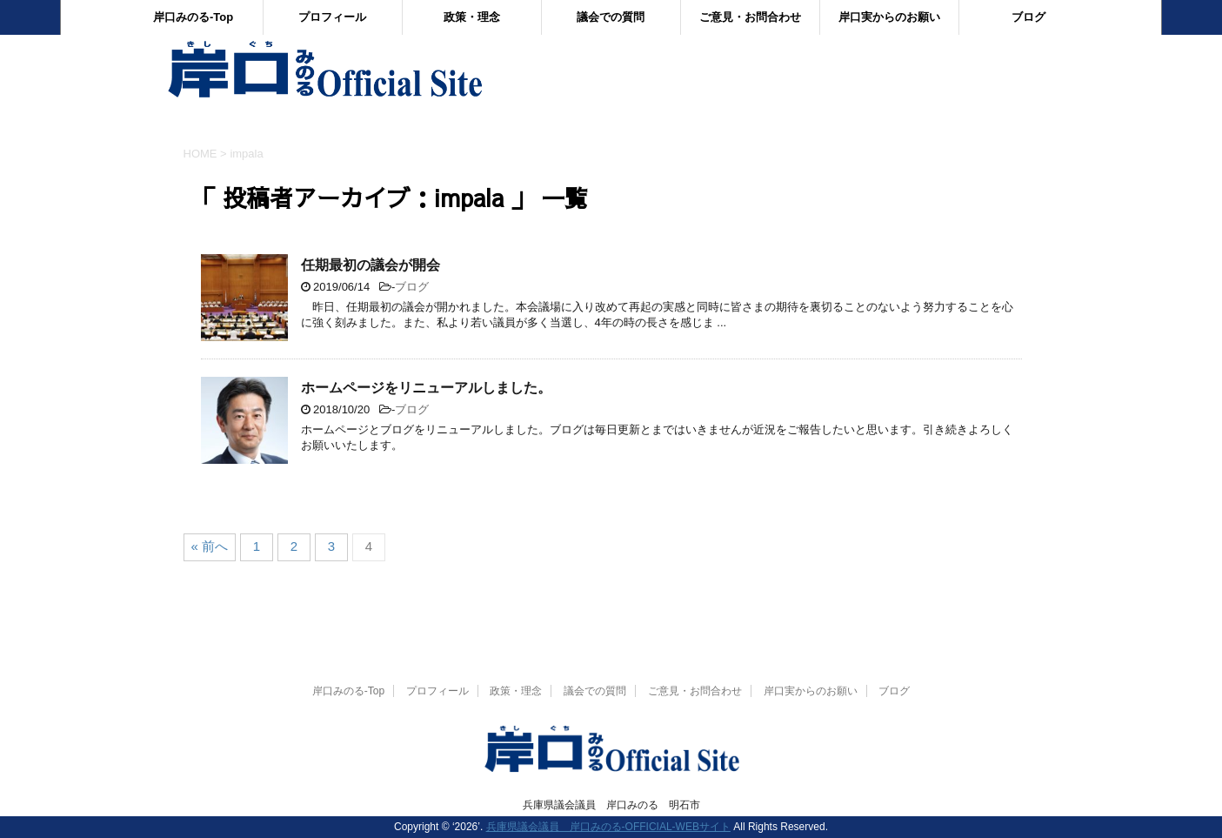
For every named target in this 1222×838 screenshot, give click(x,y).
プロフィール (332, 16)
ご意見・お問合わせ (750, 16)
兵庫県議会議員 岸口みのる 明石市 (611, 805)
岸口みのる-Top (193, 16)
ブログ (1028, 16)
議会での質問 (610, 16)
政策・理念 (472, 16)
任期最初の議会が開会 (370, 265)
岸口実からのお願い (889, 16)
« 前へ (210, 546)
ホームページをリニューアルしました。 (426, 387)
